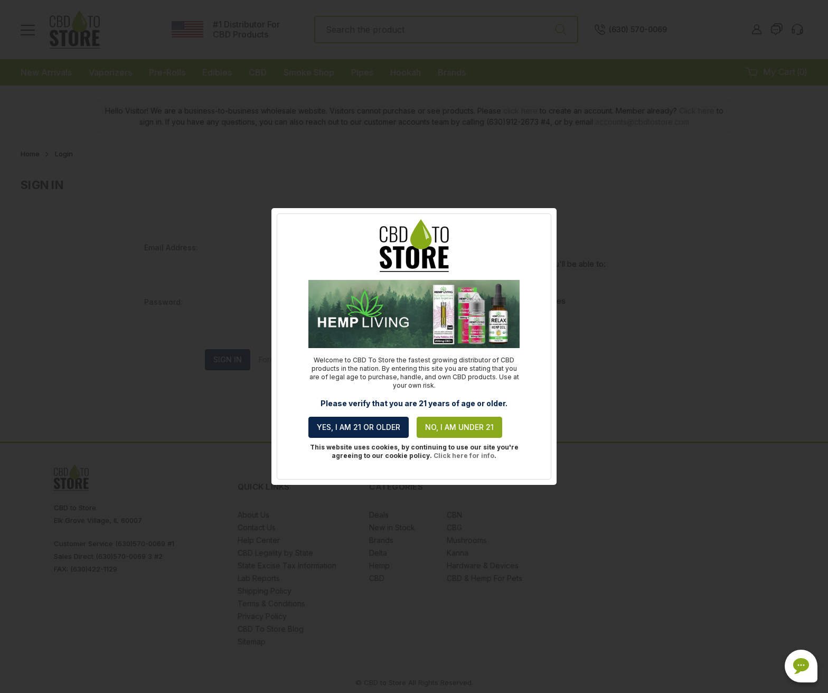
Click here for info (464, 456)
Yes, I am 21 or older (358, 427)
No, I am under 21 (459, 427)
